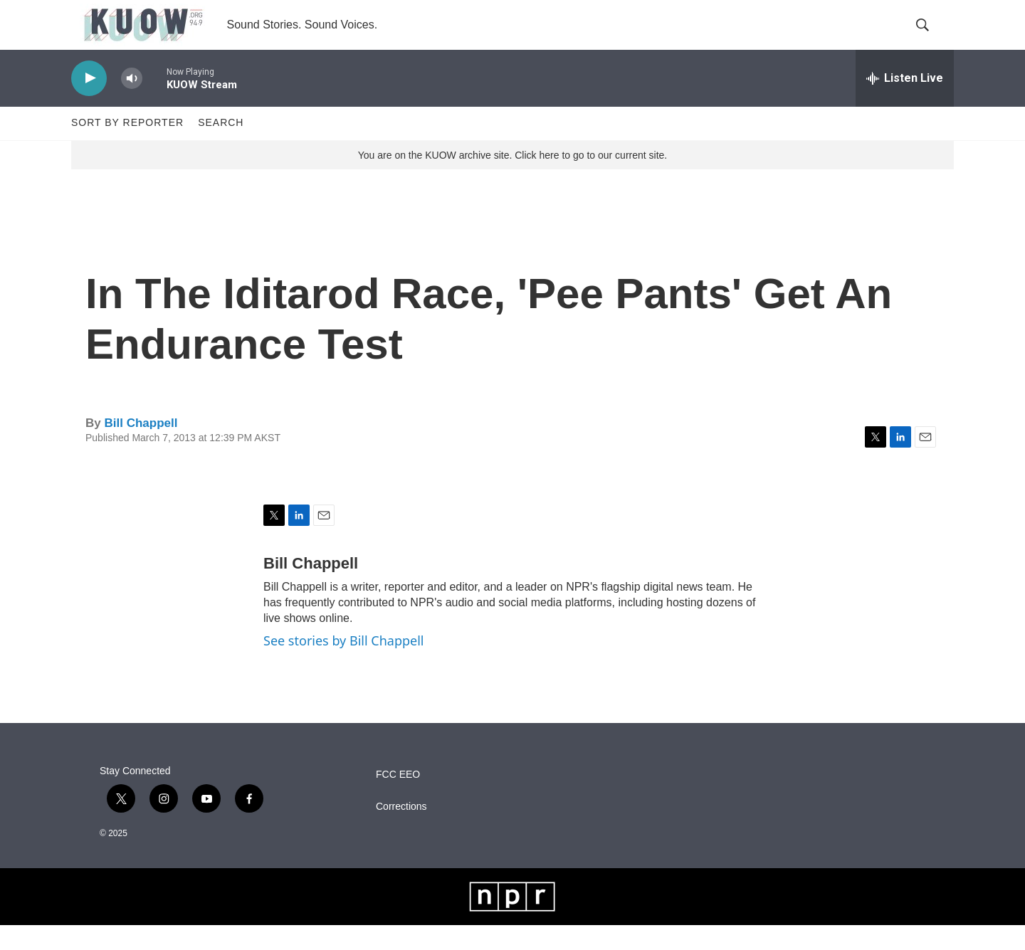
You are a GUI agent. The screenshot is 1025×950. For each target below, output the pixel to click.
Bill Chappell (140, 448)
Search (220, 148)
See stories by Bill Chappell (343, 666)
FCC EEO (398, 799)
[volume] (132, 104)
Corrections (401, 831)
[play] (89, 103)
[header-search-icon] (931, 37)
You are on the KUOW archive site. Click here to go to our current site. (512, 180)
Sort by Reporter (127, 148)
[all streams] (905, 103)
